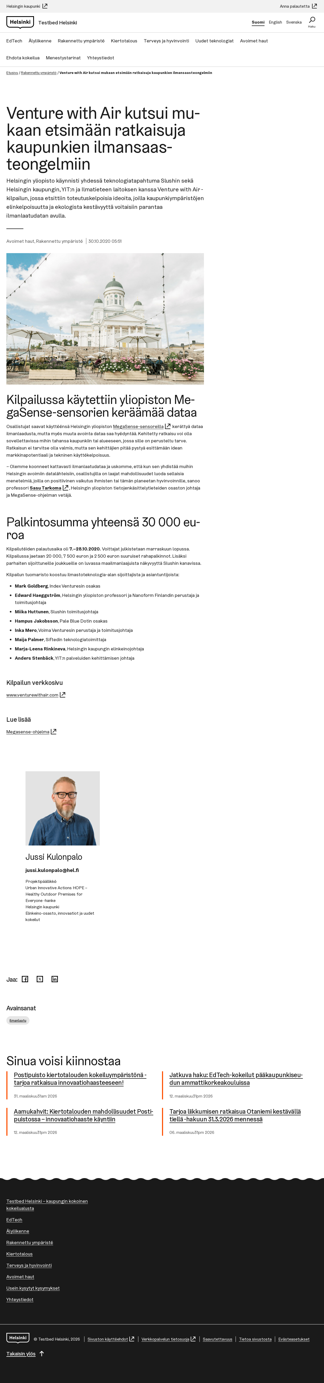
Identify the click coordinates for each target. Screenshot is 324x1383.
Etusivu (12, 72)
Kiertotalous (124, 41)
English (275, 22)
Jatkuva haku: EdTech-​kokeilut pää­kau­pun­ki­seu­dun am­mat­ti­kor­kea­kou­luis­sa (237, 1079)
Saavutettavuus (217, 1339)
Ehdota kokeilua (23, 58)
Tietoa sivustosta (255, 1339)
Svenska (294, 22)
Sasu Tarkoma (49, 487)
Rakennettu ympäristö (81, 41)
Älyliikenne (40, 41)
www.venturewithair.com (36, 694)
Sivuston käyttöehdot (111, 1339)
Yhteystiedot (100, 58)
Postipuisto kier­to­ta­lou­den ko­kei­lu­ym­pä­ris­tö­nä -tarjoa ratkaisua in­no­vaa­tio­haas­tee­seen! (80, 1079)
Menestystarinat (63, 58)
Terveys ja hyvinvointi (166, 41)
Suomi (258, 22)
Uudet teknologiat (214, 41)
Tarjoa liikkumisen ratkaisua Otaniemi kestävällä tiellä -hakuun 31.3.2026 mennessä (236, 1115)
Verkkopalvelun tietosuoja (169, 1339)
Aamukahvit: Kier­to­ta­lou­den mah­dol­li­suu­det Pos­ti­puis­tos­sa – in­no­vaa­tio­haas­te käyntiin (84, 1115)
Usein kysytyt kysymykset (33, 1288)
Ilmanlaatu (18, 1020)
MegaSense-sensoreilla (142, 426)
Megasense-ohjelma (31, 731)
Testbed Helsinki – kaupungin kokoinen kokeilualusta (47, 1204)
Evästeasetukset (294, 1339)
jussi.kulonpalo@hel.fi (52, 870)
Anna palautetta (299, 6)
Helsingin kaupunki (27, 6)
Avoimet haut (254, 41)
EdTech (14, 41)
